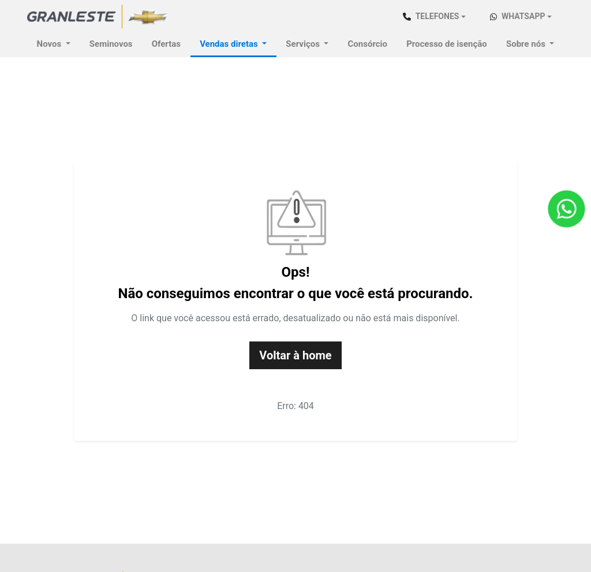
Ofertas (166, 44)
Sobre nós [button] (527, 44)
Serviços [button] (303, 44)
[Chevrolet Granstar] (98, 15)
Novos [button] (50, 44)
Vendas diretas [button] (230, 44)
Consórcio (367, 44)
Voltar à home (295, 355)
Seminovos (111, 44)
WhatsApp (517, 16)
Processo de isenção (446, 44)
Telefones (431, 16)
